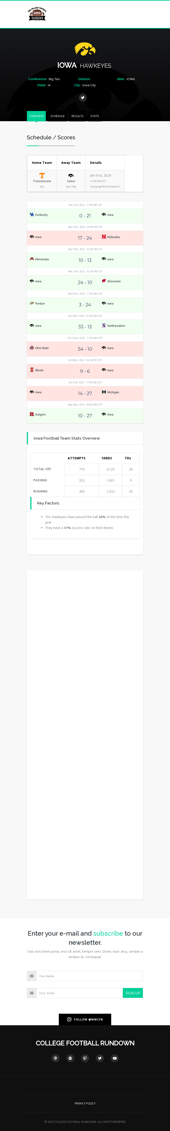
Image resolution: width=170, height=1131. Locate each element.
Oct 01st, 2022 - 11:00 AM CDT (85, 382)
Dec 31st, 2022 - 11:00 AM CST (85, 205)
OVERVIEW (36, 116)
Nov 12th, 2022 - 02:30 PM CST (85, 271)
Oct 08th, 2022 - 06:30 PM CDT (85, 360)
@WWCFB (95, 1019)
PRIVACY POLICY (85, 1103)
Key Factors (48, 503)
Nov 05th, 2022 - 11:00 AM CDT (85, 293)
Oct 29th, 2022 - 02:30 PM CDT (85, 315)
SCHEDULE (57, 116)
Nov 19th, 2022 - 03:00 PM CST (85, 249)
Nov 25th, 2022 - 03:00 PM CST (85, 227)
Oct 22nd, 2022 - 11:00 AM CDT (85, 337)
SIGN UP (133, 993)
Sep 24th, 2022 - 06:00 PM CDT (85, 404)
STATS (94, 116)
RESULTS (78, 116)
